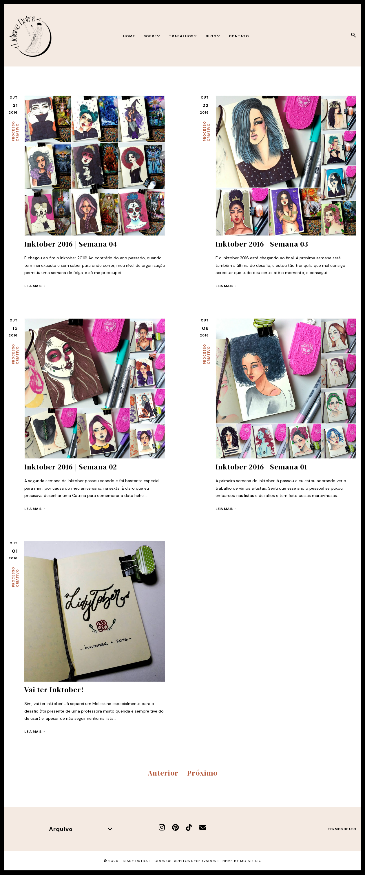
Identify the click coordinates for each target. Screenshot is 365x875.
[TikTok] (189, 827)
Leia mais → (35, 286)
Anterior (163, 773)
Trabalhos (183, 36)
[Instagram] (162, 827)
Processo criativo (15, 131)
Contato (239, 36)
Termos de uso (342, 829)
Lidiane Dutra (134, 861)
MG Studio (251, 861)
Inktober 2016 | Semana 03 (262, 244)
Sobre (152, 36)
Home (129, 36)
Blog (213, 36)
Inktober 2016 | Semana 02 (70, 467)
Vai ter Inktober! (54, 690)
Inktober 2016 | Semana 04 (70, 244)
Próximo (202, 773)
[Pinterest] (175, 827)
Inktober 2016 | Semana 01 (261, 467)
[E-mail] (202, 827)
